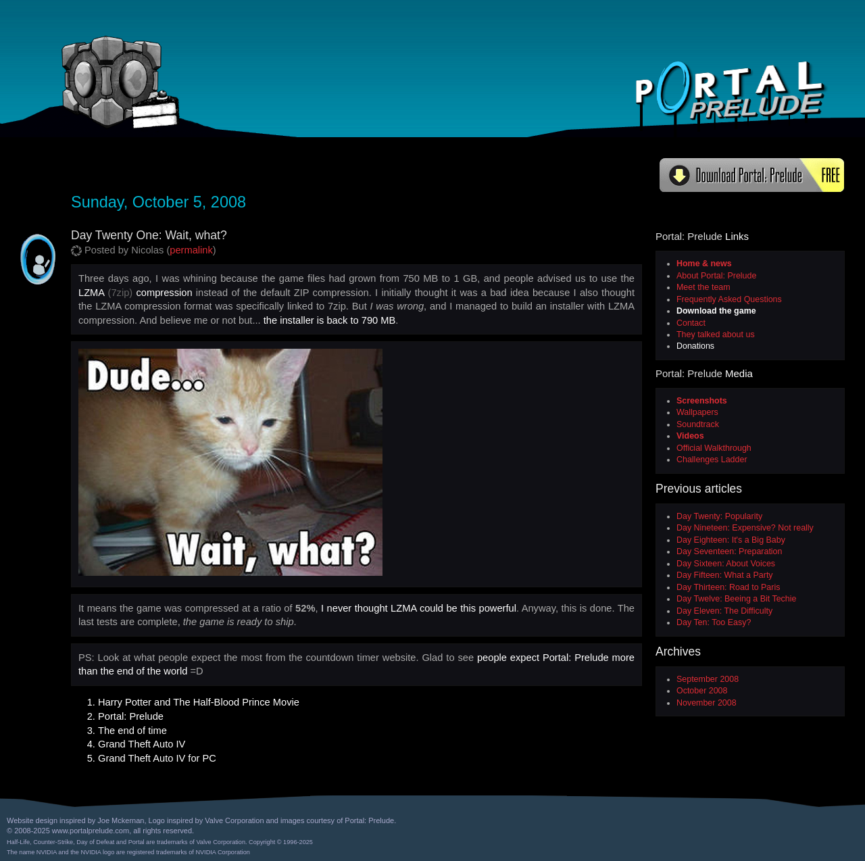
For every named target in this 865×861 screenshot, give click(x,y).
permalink (191, 250)
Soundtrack (697, 424)
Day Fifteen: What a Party (724, 575)
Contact (691, 323)
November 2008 (706, 703)
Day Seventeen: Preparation (729, 551)
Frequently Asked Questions (729, 299)
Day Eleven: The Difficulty (724, 611)
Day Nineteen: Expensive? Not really (745, 528)
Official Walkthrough (713, 448)
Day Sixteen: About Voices (725, 563)
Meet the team (703, 287)
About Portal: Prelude (716, 275)
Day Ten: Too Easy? (713, 622)
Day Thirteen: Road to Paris (728, 587)
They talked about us (715, 334)
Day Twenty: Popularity (719, 516)
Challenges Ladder (711, 459)
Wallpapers (697, 412)
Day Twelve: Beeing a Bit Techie (736, 599)
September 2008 (707, 679)
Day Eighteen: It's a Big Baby (730, 540)
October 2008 (701, 690)
